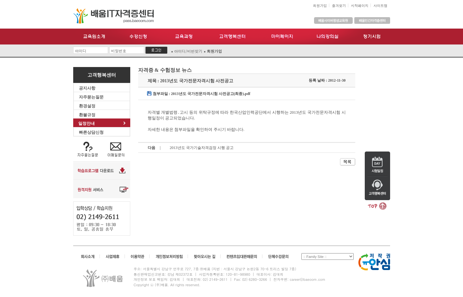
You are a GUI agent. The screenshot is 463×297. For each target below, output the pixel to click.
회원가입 (320, 5)
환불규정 (102, 114)
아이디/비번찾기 (188, 51)
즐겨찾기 (339, 5)
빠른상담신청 (102, 132)
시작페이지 (360, 5)
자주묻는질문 (102, 97)
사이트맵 (381, 5)
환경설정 (102, 106)
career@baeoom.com (307, 279)
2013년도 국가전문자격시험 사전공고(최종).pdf (210, 93)
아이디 (81, 50)
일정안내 (101, 123)
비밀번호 (118, 50)
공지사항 (102, 88)
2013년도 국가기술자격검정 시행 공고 (202, 147)
